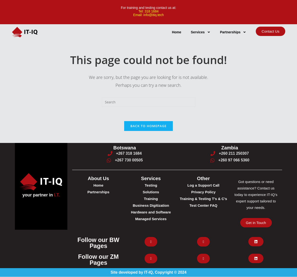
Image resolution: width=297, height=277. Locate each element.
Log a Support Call (203, 185)
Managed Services (151, 219)
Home (176, 32)
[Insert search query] (148, 102)
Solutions (151, 192)
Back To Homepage (148, 126)
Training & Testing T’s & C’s (203, 199)
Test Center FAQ (203, 206)
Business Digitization (151, 206)
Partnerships (233, 32)
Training (151, 199)
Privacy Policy (203, 192)
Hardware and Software (151, 212)
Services (200, 32)
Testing (151, 185)
